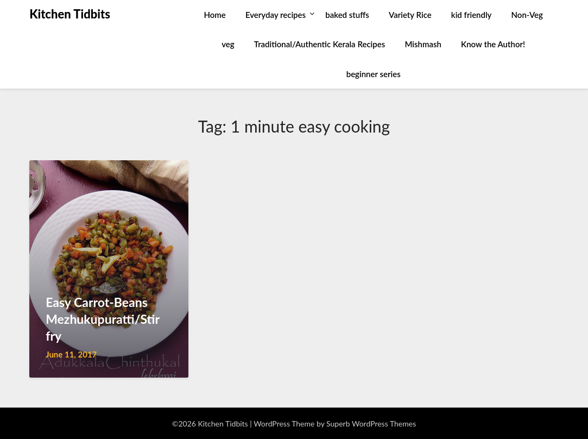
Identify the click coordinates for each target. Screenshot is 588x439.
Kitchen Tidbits (69, 14)
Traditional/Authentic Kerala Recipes (319, 44)
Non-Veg (527, 15)
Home (215, 15)
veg (228, 44)
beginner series (373, 74)
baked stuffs (347, 15)
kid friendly (471, 15)
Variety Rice (410, 15)
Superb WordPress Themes (371, 423)
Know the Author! (493, 44)
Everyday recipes (275, 15)
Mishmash (422, 44)
